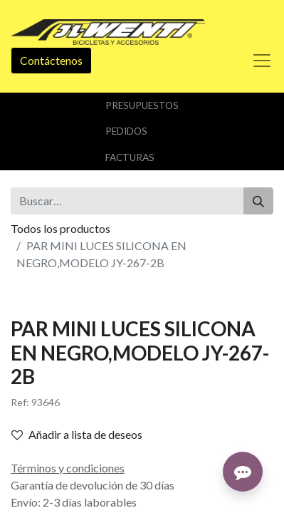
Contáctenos (51, 60)
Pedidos (126, 131)
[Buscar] (258, 200)
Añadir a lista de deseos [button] (76, 434)
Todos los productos (60, 228)
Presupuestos (142, 105)
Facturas (129, 157)
